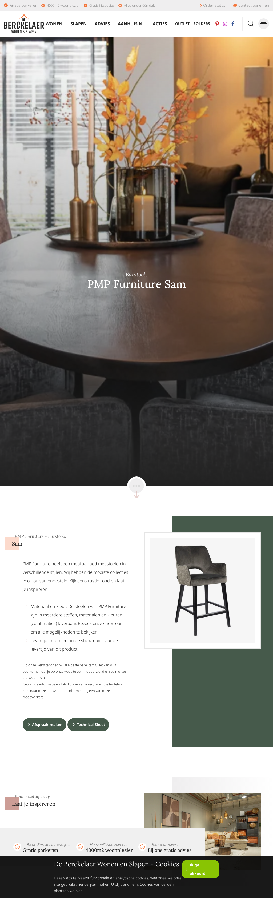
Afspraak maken (47, 724)
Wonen (54, 24)
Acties (160, 24)
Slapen (78, 24)
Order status (214, 5)
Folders (202, 23)
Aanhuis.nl (131, 24)
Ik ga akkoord (198, 869)
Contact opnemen (253, 5)
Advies (102, 24)
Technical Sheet (91, 724)
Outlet (182, 23)
